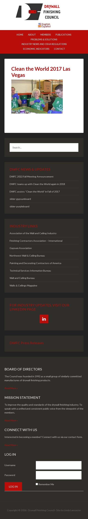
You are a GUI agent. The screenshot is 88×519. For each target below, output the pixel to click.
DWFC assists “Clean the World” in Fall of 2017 (35, 191)
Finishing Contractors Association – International (36, 240)
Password (9, 475)
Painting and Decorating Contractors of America (35, 263)
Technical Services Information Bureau (30, 270)
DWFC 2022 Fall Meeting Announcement (32, 176)
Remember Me (46, 484)
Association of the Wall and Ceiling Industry (33, 233)
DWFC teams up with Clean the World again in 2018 (37, 184)
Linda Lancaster (72, 510)
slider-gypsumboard (20, 198)
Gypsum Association (21, 248)
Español (46, 26)
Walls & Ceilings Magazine (23, 285)
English (46, 24)
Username (9, 465)
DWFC (44, 11)
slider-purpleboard (19, 206)
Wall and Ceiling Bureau (22, 277)
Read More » (11, 388)
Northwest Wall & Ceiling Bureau (27, 255)
